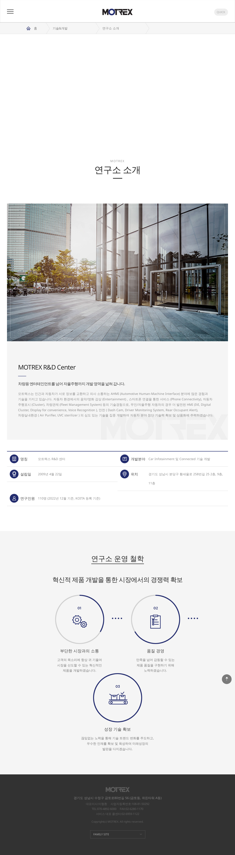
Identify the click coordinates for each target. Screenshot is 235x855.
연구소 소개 (110, 28)
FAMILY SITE (101, 834)
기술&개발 (60, 28)
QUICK (221, 12)
